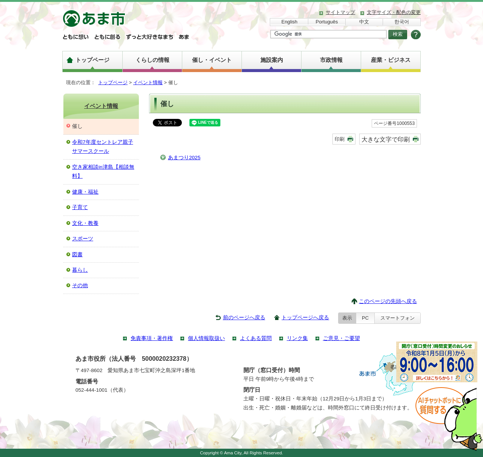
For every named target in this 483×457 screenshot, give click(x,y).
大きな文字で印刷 (385, 139)
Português (327, 22)
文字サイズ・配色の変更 (394, 12)
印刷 (340, 139)
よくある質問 (256, 338)
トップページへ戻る (305, 317)
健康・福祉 (85, 192)
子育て (80, 207)
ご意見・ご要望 (341, 338)
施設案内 (271, 60)
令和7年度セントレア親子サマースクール (102, 146)
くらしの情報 (152, 60)
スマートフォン (397, 318)
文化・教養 (85, 223)
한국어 (401, 22)
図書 (77, 254)
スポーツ (82, 239)
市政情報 (331, 60)
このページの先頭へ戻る (388, 301)
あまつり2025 (184, 157)
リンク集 (297, 338)
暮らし (80, 270)
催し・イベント (212, 60)
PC (365, 318)
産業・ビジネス (391, 60)
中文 (364, 22)
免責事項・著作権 (152, 338)
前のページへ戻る (244, 317)
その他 (80, 285)
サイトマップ (340, 12)
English (289, 22)
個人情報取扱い (206, 338)
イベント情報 (148, 82)
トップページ (92, 60)
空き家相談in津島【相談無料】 (103, 171)
